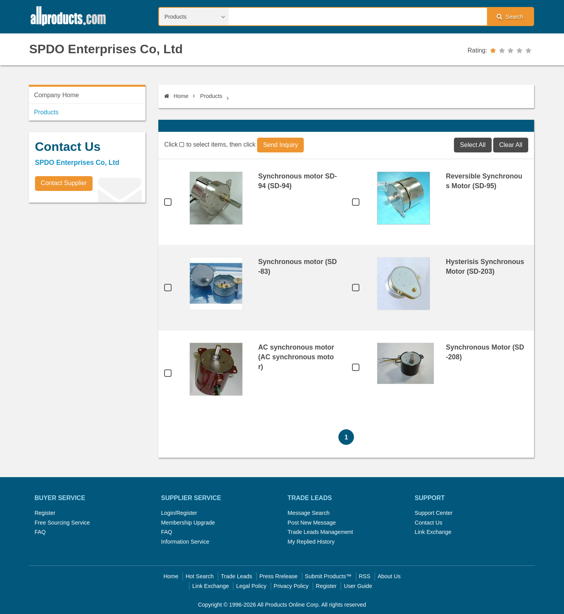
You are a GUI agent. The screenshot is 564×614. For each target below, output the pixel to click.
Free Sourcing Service (62, 523)
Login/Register (179, 513)
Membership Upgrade (188, 523)
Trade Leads (236, 576)
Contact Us (428, 523)
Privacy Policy (291, 586)
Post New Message (311, 523)
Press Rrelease (278, 576)
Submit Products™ (328, 576)
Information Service (185, 542)
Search (510, 16)
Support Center (434, 513)
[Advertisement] (87, 262)
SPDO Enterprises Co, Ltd (106, 49)
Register (45, 513)
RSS (364, 576)
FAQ (40, 532)
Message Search (308, 513)
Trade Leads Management (320, 532)
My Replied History (311, 542)
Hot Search (200, 576)
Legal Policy (251, 586)
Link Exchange (433, 532)
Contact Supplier (64, 183)
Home (176, 96)
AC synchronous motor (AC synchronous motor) (296, 357)
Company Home (56, 95)
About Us (389, 576)
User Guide (358, 586)
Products (211, 96)
